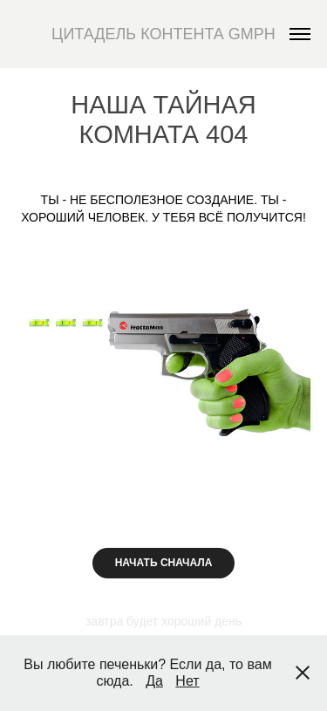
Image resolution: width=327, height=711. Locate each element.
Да (154, 680)
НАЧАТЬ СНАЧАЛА (164, 563)
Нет (187, 680)
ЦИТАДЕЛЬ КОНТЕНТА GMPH (163, 34)
